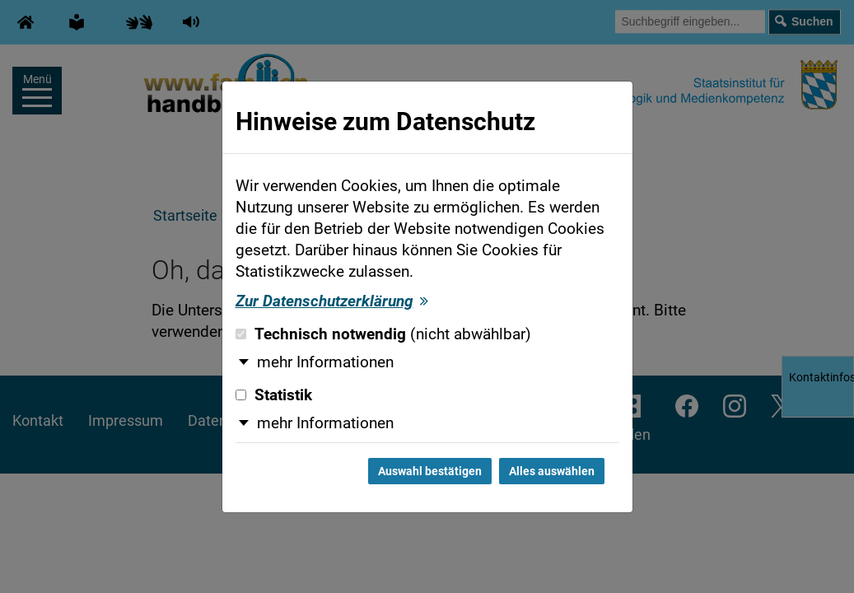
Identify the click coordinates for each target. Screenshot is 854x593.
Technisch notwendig (383, 334)
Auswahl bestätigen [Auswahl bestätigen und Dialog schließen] (430, 471)
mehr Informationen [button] (325, 362)
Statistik (274, 395)
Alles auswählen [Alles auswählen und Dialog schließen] (552, 471)
